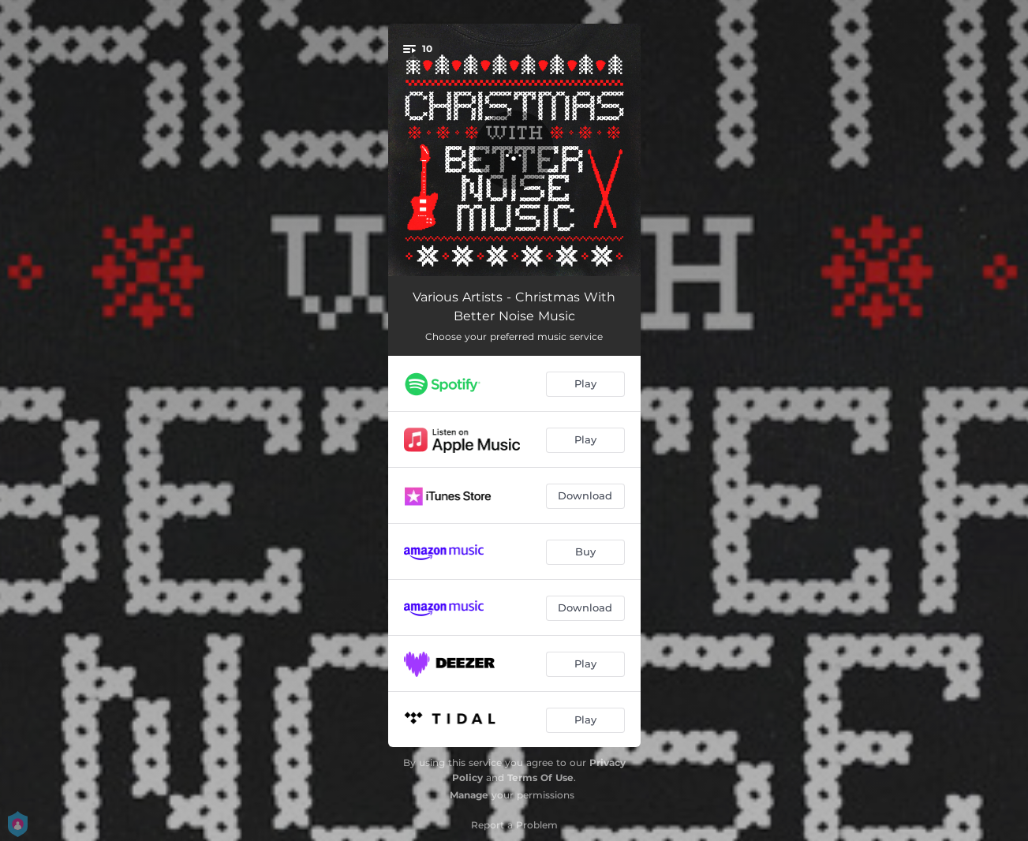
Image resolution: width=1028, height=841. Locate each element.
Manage (469, 795)
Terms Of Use (540, 777)
